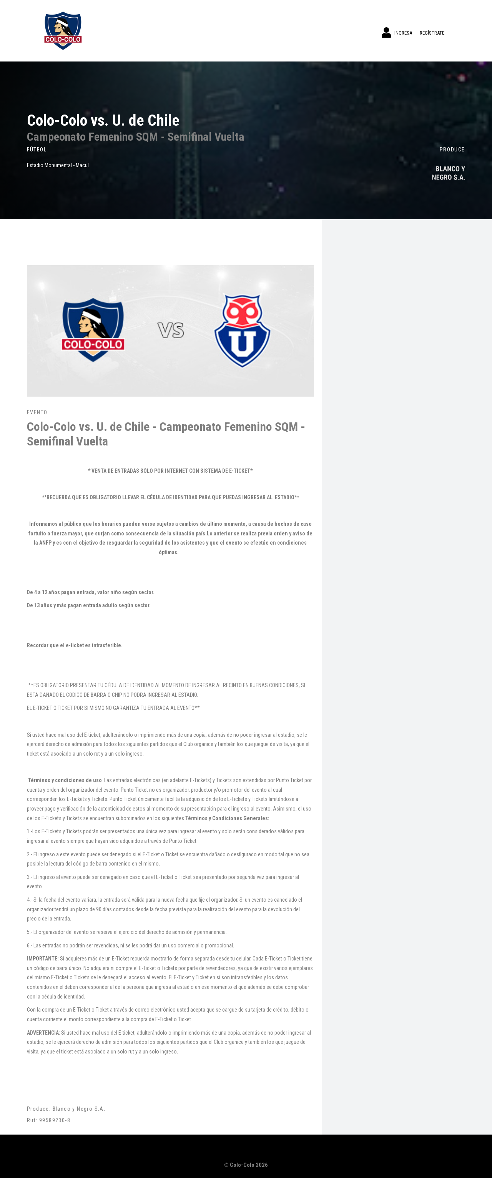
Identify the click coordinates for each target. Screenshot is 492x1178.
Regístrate (432, 33)
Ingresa (397, 32)
